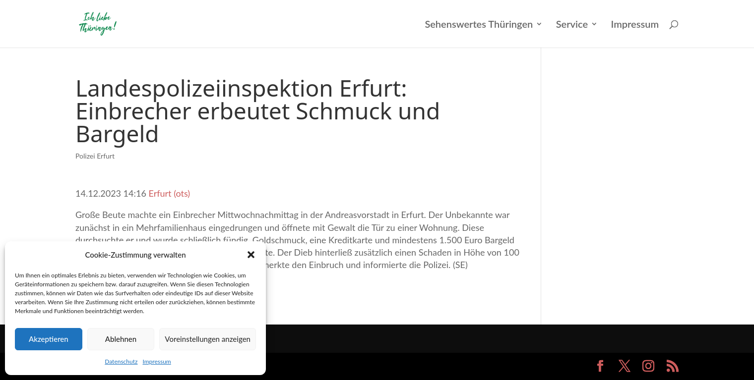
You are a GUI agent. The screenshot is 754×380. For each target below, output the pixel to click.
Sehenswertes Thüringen (479, 25)
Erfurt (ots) (169, 193)
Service (572, 25)
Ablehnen (120, 338)
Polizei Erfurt (95, 156)
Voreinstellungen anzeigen (208, 338)
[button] (251, 255)
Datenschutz (121, 361)
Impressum (156, 361)
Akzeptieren (48, 338)
